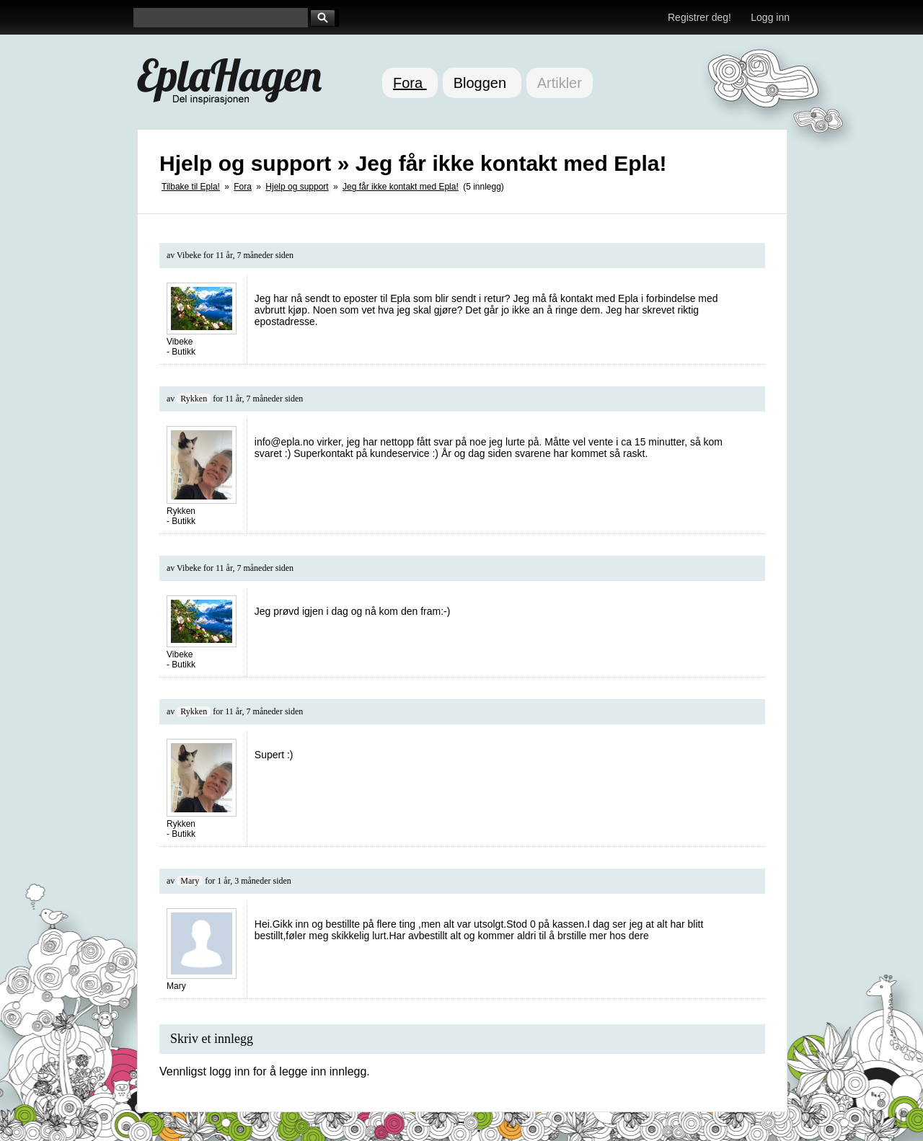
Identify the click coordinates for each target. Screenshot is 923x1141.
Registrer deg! (699, 17)
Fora (410, 83)
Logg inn (770, 17)
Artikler (559, 83)
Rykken (193, 399)
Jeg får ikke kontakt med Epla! (401, 187)
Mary (189, 881)
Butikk (183, 352)
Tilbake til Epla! (191, 187)
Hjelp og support (296, 187)
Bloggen (482, 83)
